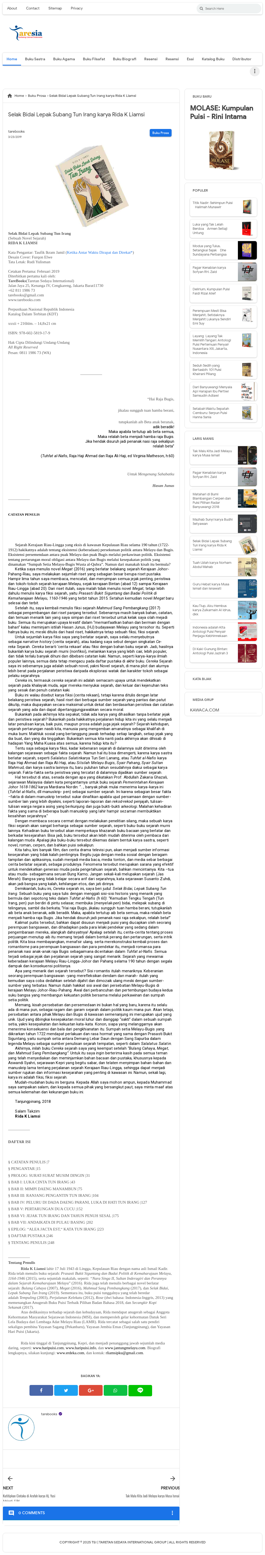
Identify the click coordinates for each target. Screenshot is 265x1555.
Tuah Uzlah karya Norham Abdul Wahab (212, 564)
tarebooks (49, 1414)
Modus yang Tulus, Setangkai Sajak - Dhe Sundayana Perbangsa (210, 250)
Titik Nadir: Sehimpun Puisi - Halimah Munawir (213, 205)
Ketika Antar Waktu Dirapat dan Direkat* (100, 252)
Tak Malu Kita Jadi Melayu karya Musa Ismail (212, 453)
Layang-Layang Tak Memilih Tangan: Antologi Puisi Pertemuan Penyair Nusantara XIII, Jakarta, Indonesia (212, 344)
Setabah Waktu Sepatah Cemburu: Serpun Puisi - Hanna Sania (211, 412)
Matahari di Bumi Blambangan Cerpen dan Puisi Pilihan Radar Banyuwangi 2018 (212, 500)
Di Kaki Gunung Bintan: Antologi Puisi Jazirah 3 (210, 651)
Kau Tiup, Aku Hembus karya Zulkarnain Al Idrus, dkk (212, 610)
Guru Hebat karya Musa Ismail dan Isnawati (211, 586)
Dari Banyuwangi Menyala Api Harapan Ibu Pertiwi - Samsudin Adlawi (212, 391)
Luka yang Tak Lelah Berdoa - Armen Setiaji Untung (210, 228)
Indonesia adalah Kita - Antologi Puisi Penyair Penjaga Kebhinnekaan (210, 631)
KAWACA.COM (204, 710)
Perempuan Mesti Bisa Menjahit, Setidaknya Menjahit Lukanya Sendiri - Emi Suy (213, 317)
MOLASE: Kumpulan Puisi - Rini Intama (221, 112)
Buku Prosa (160, 133)
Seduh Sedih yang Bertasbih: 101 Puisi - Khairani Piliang (208, 369)
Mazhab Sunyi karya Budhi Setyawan (213, 521)
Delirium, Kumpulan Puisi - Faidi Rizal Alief (212, 291)
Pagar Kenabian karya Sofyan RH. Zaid (209, 269)
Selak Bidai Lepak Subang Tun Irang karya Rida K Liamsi (212, 545)
